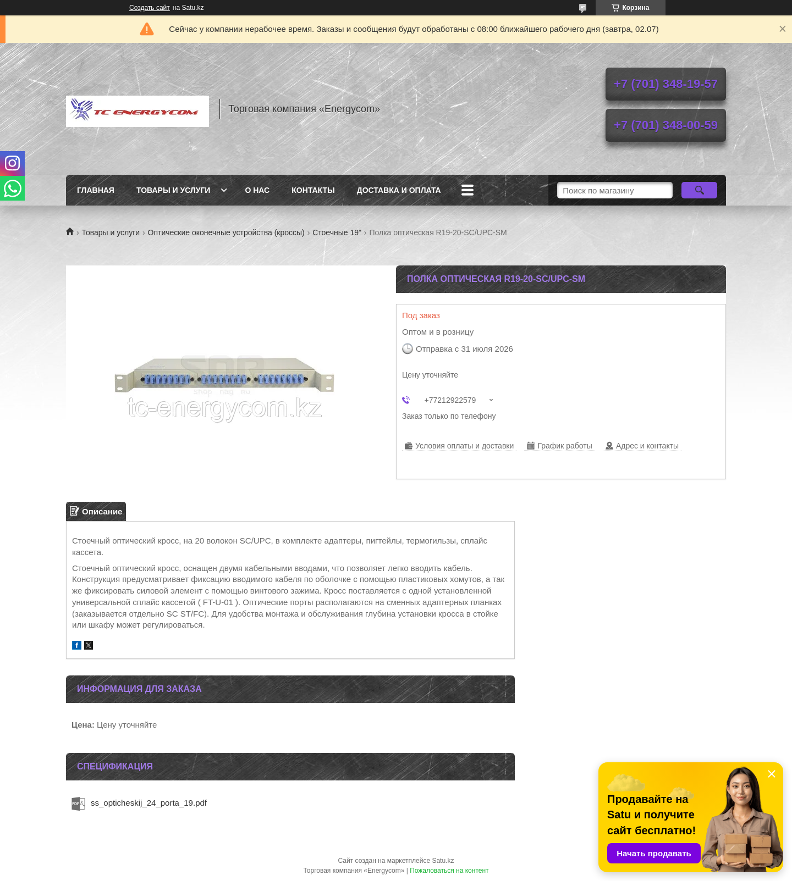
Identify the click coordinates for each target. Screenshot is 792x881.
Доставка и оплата (399, 190)
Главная (95, 190)
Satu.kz (443, 861)
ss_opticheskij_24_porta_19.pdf (149, 802)
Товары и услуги (173, 190)
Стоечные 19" (336, 232)
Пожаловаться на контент (449, 870)
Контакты (313, 190)
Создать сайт (149, 8)
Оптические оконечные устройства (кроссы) (226, 232)
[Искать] (699, 190)
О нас (257, 190)
